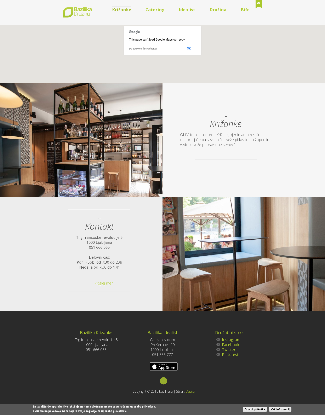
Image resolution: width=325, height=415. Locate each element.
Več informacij (280, 409)
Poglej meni (98, 283)
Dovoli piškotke (255, 409)
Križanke (121, 9)
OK (189, 48)
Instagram (228, 339)
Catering (155, 9)
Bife (245, 9)
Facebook (227, 344)
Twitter (225, 349)
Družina (218, 9)
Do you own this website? (143, 48)
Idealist (187, 9)
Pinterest (227, 354)
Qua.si (190, 391)
